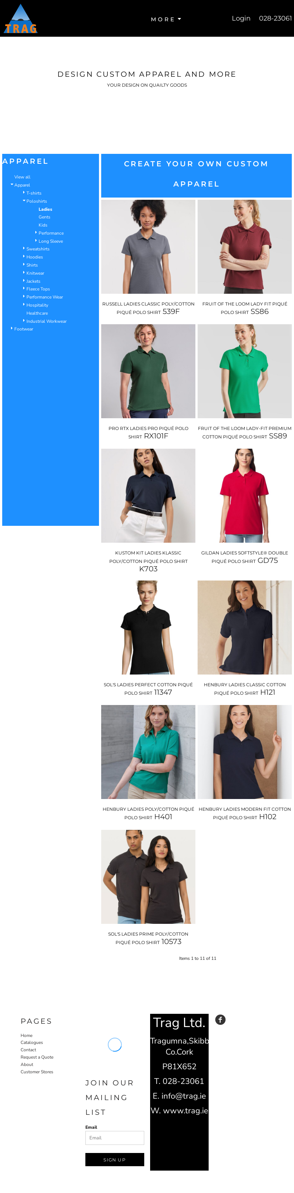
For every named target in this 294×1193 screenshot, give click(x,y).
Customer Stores (37, 1072)
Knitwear (35, 273)
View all (22, 177)
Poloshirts (36, 201)
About (27, 1064)
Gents (44, 217)
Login (241, 18)
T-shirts (34, 193)
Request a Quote (37, 1057)
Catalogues (32, 1042)
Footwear (23, 329)
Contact (28, 1050)
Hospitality (37, 305)
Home (26, 1035)
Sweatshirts (38, 249)
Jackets (33, 281)
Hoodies (34, 257)
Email (91, 1127)
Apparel (22, 185)
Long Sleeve (51, 241)
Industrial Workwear (46, 321)
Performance (51, 233)
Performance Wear (44, 297)
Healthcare (37, 313)
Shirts (32, 265)
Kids (43, 225)
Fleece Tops (38, 289)
